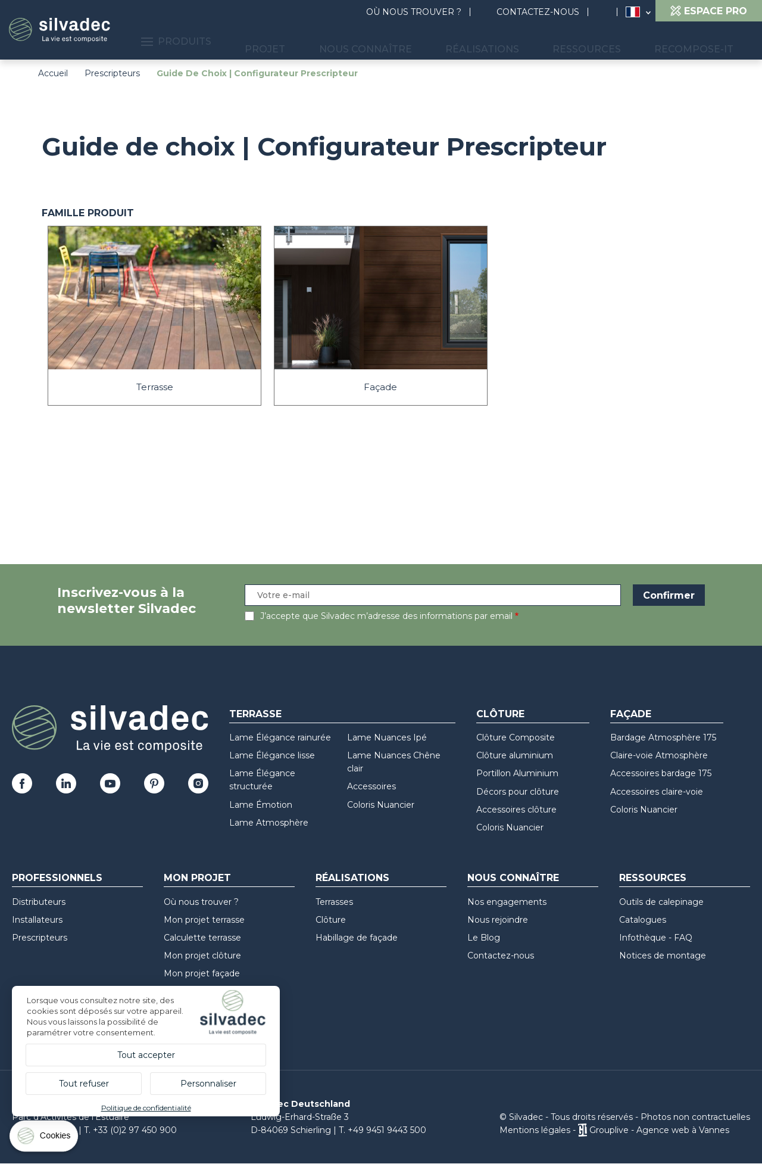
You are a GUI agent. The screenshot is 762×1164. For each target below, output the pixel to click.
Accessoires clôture (516, 809)
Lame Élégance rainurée (280, 737)
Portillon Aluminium (517, 773)
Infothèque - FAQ (655, 937)
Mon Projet (197, 877)
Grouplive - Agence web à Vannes (659, 1130)
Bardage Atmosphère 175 (663, 737)
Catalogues (642, 919)
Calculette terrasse (202, 937)
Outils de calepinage (661, 902)
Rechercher (608, 12)
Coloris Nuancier (380, 804)
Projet (355, 42)
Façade (630, 714)
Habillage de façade (357, 937)
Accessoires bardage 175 (660, 773)
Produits (284, 42)
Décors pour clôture (517, 791)
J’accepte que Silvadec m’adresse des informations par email (386, 616)
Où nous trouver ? (413, 12)
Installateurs (37, 919)
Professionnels (57, 877)
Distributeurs (38, 902)
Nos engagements (506, 902)
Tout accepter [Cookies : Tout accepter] (146, 1055)
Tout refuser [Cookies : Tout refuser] (84, 1083)
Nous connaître (435, 42)
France (633, 12)
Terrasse (255, 714)
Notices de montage (662, 955)
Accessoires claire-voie (656, 791)
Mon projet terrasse (204, 919)
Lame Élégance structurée (262, 780)
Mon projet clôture (202, 955)
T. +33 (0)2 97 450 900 (130, 1130)
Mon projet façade (202, 973)
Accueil (53, 73)
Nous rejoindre (497, 919)
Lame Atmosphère (268, 822)
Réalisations (532, 42)
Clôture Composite (515, 737)
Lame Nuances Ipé (387, 737)
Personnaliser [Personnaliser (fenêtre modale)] (208, 1083)
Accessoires (371, 786)
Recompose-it (704, 42)
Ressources (617, 42)
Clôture (500, 714)
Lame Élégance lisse (272, 755)
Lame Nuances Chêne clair (394, 762)
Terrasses (334, 902)
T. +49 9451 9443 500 (382, 1130)
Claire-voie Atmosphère (659, 755)
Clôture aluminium (514, 755)
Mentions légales (534, 1130)
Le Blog (483, 937)
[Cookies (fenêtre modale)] (44, 1138)
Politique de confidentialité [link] (146, 1107)
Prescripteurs (112, 73)
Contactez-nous (537, 12)
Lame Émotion (260, 804)
